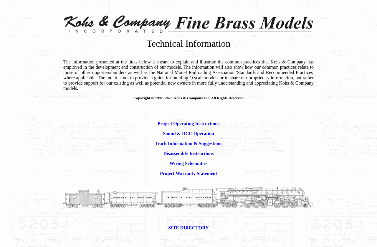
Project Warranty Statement (188, 173)
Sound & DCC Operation (188, 133)
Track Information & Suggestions (188, 143)
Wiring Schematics (188, 163)
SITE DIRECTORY (188, 227)
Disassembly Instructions (188, 153)
